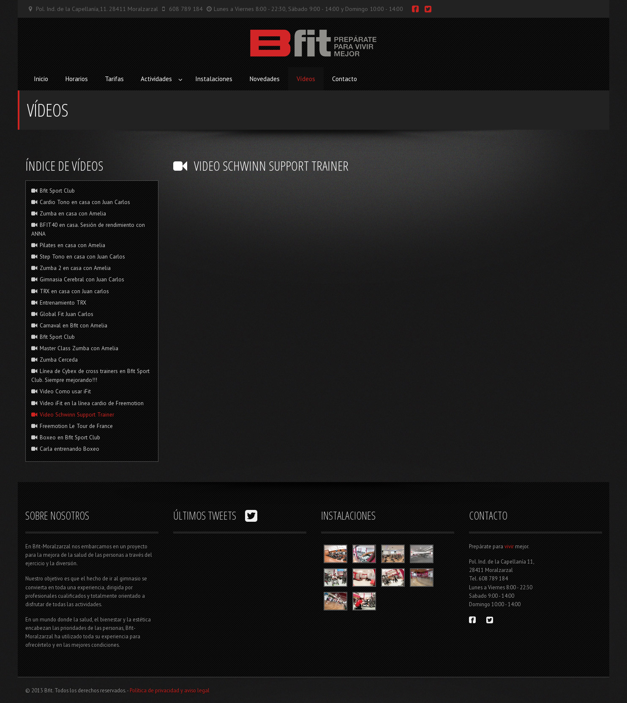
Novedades (264, 79)
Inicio (41, 79)
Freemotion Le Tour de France (72, 426)
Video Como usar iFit (61, 391)
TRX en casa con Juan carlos (70, 291)
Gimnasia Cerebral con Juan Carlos (78, 279)
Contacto (344, 79)
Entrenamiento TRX (59, 302)
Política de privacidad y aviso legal (170, 690)
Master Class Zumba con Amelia (75, 348)
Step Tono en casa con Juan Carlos (78, 256)
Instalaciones (213, 79)
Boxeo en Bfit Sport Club (66, 437)
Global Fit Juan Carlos (62, 314)
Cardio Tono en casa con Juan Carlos (81, 202)
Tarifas (114, 79)
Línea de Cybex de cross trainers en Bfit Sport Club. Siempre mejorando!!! (90, 375)
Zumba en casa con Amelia (68, 213)
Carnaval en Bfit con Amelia (69, 325)
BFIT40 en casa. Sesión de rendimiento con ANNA (88, 229)
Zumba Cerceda (54, 359)
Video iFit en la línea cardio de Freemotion (87, 403)
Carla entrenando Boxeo (65, 448)
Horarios (76, 79)
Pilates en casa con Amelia (68, 245)
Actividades (156, 79)
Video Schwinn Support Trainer (72, 414)
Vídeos (306, 79)
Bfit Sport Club (53, 190)
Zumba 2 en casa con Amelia (71, 268)
